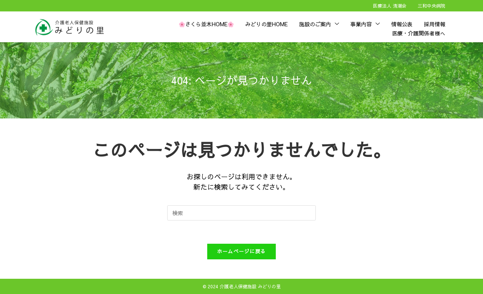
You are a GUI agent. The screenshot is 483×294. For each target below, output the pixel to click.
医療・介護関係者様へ (418, 33)
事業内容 (365, 24)
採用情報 (434, 24)
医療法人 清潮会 (389, 6)
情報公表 (402, 24)
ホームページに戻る (241, 251)
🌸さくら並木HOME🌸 (206, 24)
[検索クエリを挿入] (241, 212)
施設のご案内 (319, 24)
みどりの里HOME (266, 24)
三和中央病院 (431, 6)
